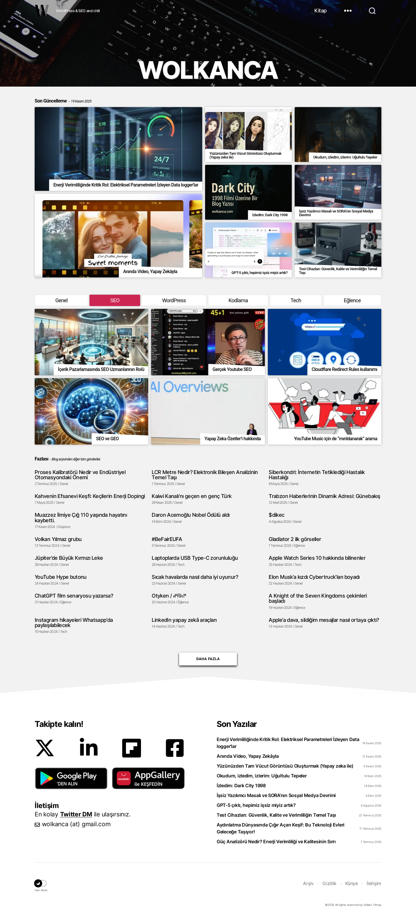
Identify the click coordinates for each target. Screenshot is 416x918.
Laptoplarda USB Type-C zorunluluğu (195, 557)
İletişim (374, 883)
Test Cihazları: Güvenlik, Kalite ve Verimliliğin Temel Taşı (276, 815)
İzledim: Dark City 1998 (241, 785)
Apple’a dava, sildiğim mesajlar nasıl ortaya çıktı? (324, 619)
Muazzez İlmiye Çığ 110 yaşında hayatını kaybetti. (81, 517)
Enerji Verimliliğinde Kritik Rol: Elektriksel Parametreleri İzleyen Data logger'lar (288, 742)
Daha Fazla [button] (208, 657)
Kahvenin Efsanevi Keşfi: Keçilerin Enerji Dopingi (90, 496)
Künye (351, 883)
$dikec (276, 514)
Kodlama (238, 300)
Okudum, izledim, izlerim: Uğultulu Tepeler (262, 776)
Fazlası (41, 459)
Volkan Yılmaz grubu (58, 539)
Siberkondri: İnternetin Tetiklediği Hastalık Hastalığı (317, 474)
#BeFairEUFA (167, 539)
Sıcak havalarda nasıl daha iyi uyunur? (195, 576)
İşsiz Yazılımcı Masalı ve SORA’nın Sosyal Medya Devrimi (276, 795)
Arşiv (308, 883)
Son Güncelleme (63, 101)
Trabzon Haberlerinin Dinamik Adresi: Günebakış (324, 496)
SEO (115, 300)
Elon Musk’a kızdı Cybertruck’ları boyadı (314, 576)
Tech (296, 300)
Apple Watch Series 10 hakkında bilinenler (317, 557)
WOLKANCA (42, 10)
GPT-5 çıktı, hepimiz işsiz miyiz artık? (256, 805)
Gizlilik (329, 883)
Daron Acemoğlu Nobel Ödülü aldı (190, 514)
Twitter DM (76, 814)
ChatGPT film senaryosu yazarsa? (74, 595)
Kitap (320, 11)
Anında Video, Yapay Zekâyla (248, 756)
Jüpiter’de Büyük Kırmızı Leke (69, 557)
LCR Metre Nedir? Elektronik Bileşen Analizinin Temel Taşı (205, 474)
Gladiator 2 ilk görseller (295, 539)
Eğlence (352, 300)
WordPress (174, 300)
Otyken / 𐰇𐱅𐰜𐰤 (169, 595)
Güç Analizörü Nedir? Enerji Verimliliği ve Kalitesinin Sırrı (276, 841)
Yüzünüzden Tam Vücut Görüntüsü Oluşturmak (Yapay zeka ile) (285, 766)
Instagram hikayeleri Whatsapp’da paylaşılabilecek (74, 622)
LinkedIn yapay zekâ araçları (184, 619)
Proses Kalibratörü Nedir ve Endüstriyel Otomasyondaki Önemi (80, 474)
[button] (71, 778)
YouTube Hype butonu (61, 576)
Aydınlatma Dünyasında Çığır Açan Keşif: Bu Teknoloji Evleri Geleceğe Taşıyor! (280, 828)
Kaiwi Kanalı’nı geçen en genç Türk (191, 496)
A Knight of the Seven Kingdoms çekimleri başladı (318, 598)
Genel (61, 300)
